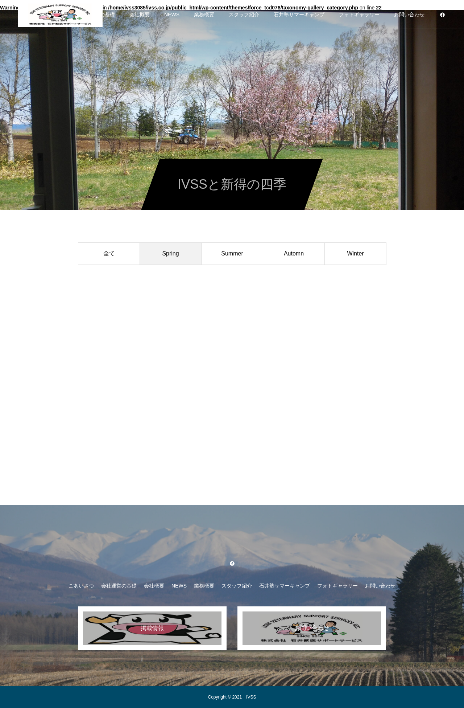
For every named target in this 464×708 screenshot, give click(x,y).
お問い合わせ (409, 14)
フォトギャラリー (359, 14)
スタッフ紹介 (244, 14)
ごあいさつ (81, 586)
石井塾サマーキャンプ (299, 14)
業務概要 (204, 14)
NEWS (171, 14)
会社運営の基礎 (119, 586)
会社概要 (139, 14)
